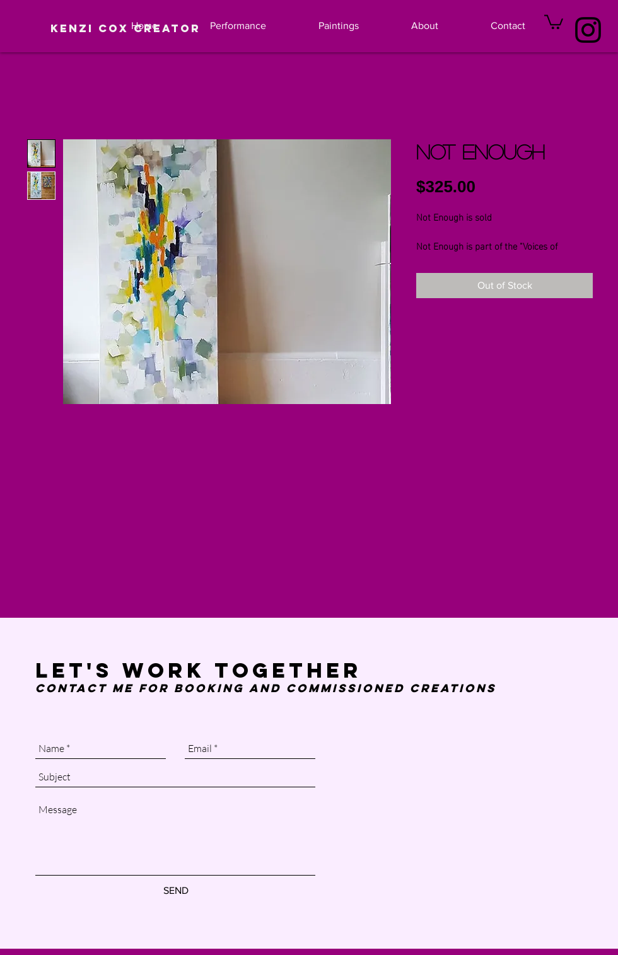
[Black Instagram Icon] (588, 30)
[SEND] (176, 891)
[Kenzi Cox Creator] (125, 29)
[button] (553, 21)
